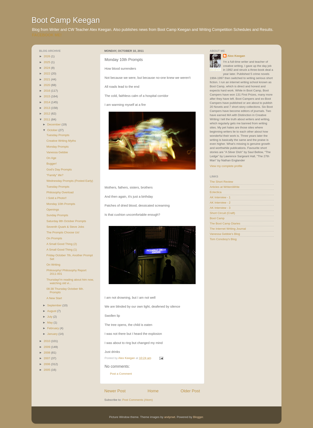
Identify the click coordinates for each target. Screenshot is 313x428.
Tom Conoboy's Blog (223, 239)
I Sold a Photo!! (57, 198)
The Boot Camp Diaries (225, 223)
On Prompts (54, 238)
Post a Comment (121, 373)
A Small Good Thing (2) (62, 244)
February (53, 328)
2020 (47, 85)
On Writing (53, 264)
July (50, 316)
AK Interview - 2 (220, 202)
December (54, 124)
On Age (51, 158)
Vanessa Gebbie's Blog (225, 234)
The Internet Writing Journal (228, 228)
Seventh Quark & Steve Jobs (65, 226)
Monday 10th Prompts (61, 204)
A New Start (54, 298)
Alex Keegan (236, 55)
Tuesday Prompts (58, 135)
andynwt (169, 417)
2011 (47, 119)
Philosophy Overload (60, 192)
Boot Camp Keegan (66, 20)
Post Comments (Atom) (137, 399)
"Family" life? (55, 175)
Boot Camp (217, 218)
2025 (47, 62)
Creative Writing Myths (61, 140)
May (50, 322)
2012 (47, 113)
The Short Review (221, 181)
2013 (47, 108)
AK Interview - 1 (220, 197)
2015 (47, 96)
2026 (47, 56)
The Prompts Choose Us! (63, 232)
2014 (47, 102)
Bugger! (52, 163)
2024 (47, 67)
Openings (53, 209)
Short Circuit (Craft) (222, 213)
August (52, 311)
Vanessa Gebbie (57, 152)
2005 (47, 369)
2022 (47, 73)
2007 (47, 358)
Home (153, 391)
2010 (47, 341)
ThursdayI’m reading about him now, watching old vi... (70, 281)
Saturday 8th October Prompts (66, 221)
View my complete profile (226, 166)
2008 (47, 352)
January (52, 333)
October (52, 130)
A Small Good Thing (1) (62, 249)
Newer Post (115, 391)
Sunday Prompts (57, 215)
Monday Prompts (58, 146)
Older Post (190, 391)
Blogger (198, 417)
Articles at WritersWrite (225, 187)
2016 (47, 90)
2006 (47, 364)
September (54, 305)
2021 (47, 79)
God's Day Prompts (59, 169)
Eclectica (215, 192)
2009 (47, 347)
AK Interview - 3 (220, 207)
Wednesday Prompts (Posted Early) (70, 180)
